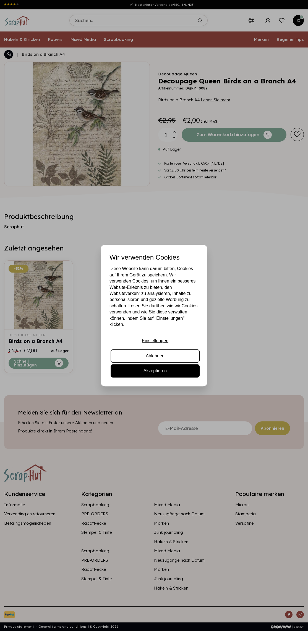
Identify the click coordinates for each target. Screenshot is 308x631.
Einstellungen (155, 341)
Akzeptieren (155, 370)
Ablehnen (155, 355)
